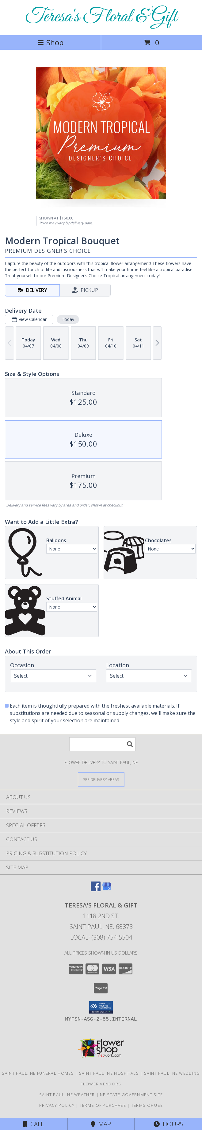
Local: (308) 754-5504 (101, 937)
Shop (50, 42)
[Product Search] (102, 744)
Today (68, 319)
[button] (101, 1007)
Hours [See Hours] (168, 1124)
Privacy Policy (56, 1105)
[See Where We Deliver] (101, 779)
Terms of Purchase (103, 1105)
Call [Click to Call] (33, 1124)
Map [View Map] (101, 1124)
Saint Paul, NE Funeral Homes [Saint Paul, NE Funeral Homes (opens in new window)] (38, 1073)
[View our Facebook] (96, 889)
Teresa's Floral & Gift (101, 17)
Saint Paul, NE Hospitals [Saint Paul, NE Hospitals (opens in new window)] (109, 1073)
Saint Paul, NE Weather (67, 1094)
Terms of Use (147, 1105)
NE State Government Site (131, 1094)
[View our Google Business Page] (107, 889)
